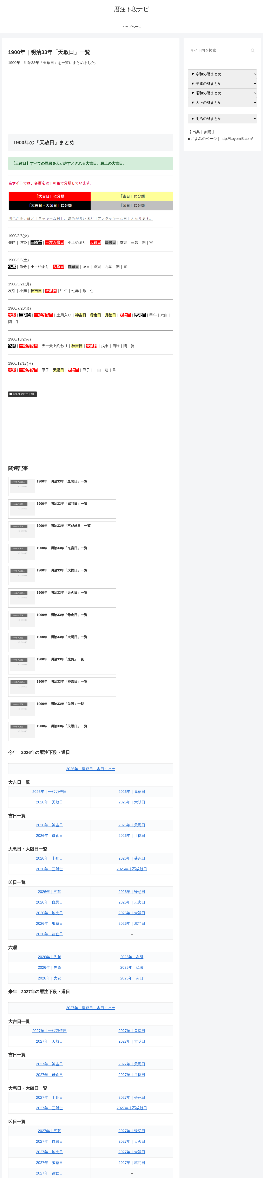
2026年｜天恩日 (131, 692)
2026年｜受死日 (131, 725)
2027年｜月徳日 (131, 942)
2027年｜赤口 (131, 1084)
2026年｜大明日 (131, 669)
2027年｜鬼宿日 (131, 898)
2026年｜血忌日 (49, 769)
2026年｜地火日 (49, 780)
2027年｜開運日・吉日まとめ (90, 875)
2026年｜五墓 (49, 759)
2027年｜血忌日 (49, 1009)
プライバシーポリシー (242, 1165)
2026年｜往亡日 (49, 801)
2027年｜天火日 (131, 1009)
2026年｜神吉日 (49, 692)
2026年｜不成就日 (132, 736)
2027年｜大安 (49, 1084)
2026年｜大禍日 (131, 780)
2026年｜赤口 (131, 845)
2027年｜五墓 (49, 998)
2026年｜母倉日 (49, 703)
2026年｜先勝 (49, 824)
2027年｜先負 (49, 1074)
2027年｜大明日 (131, 908)
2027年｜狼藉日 (49, 1030)
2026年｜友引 (131, 824)
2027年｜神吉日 (49, 931)
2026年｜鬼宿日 (131, 659)
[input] (222, 50)
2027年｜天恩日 (131, 931)
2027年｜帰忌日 (131, 998)
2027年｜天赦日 (49, 908)
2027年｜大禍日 (131, 1019)
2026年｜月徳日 (131, 703)
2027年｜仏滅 (131, 1074)
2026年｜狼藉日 (49, 791)
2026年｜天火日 (131, 769)
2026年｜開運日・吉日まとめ (90, 636)
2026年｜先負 (49, 835)
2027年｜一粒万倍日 (49, 898)
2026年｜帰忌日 (131, 759)
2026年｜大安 (49, 845)
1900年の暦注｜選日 (22, 394)
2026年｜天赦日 (49, 669)
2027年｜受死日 (131, 965)
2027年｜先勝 (49, 1063)
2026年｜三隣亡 (49, 736)
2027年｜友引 (131, 1063)
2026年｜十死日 (49, 725)
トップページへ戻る (211, 1165)
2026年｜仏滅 (131, 835)
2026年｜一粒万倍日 (49, 659)
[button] (252, 50)
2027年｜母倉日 (49, 942)
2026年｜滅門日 (131, 791)
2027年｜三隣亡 (49, 975)
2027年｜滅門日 (131, 1030)
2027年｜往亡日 (49, 1040)
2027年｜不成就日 (132, 975)
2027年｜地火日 (49, 1019)
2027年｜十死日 (49, 965)
